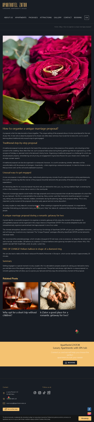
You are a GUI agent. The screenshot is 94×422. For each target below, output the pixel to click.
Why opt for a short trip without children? (20, 314)
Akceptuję (84, 418)
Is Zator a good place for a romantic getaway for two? (54, 314)
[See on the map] (11, 409)
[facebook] (34, 392)
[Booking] (70, 363)
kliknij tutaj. (47, 419)
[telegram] (48, 392)
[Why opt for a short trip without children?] (20, 283)
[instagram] (39, 392)
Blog (60, 27)
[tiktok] (44, 392)
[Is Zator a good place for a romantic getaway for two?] (58, 283)
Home (56, 27)
